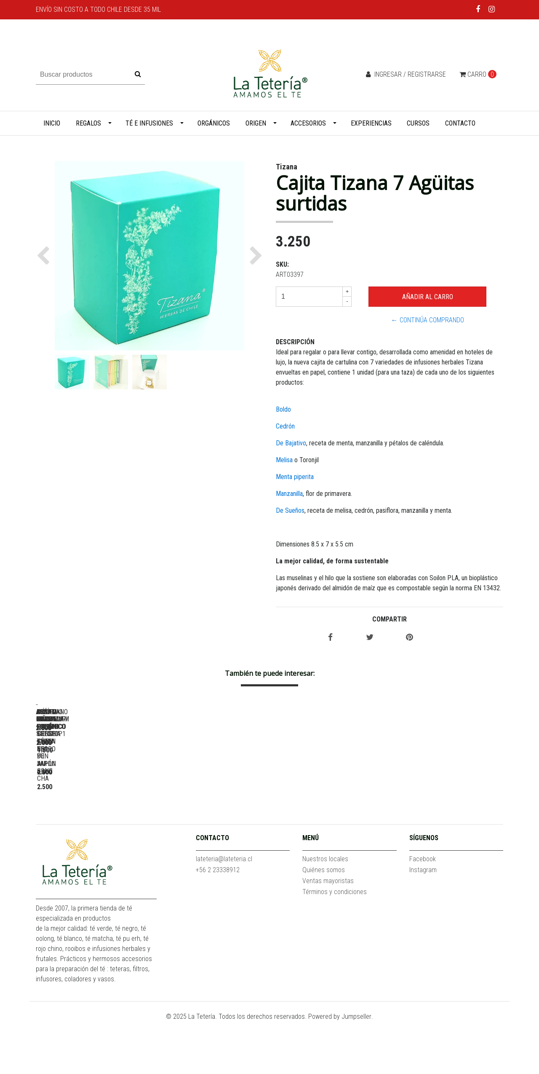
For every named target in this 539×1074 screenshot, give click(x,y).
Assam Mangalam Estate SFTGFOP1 (212, 823)
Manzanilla (289, 494)
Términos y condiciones (334, 944)
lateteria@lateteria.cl (224, 911)
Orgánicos (213, 123)
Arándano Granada (330, 823)
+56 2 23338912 (218, 922)
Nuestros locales (325, 911)
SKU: (282, 264)
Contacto (460, 123)
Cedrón (285, 426)
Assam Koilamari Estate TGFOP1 (448, 823)
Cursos (418, 123)
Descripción (295, 342)
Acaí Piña (94, 823)
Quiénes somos (323, 922)
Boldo (283, 409)
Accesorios (308, 123)
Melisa (284, 460)
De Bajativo (291, 443)
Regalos (88, 123)
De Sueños (290, 510)
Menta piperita (295, 477)
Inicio (51, 123)
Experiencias (371, 123)
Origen (255, 123)
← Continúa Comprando (427, 320)
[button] (45, 256)
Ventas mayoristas (328, 933)
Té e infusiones (149, 123)
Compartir (389, 619)
